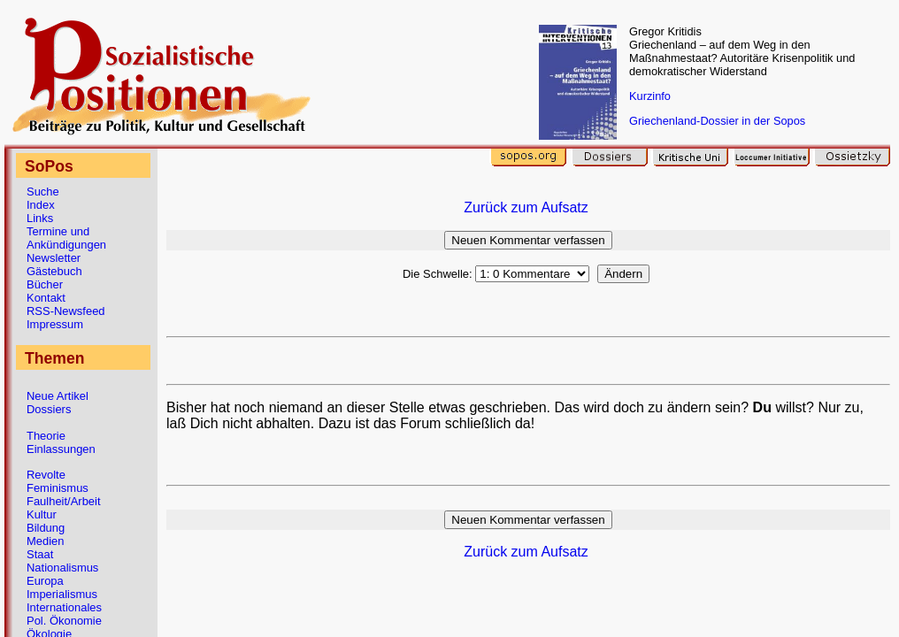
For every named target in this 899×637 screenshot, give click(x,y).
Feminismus (57, 488)
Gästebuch (54, 271)
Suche (43, 191)
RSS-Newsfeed (66, 311)
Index (41, 204)
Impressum (55, 324)
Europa (45, 580)
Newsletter (54, 258)
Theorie (46, 435)
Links (40, 218)
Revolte (46, 474)
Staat (40, 554)
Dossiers (49, 409)
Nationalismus (62, 567)
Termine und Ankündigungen (66, 238)
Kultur (42, 514)
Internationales (64, 607)
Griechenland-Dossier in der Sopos (717, 120)
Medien (45, 541)
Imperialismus (62, 594)
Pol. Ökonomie (64, 620)
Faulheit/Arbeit (64, 501)
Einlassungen (61, 449)
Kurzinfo (650, 96)
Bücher (45, 284)
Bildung (46, 527)
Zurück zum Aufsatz (526, 207)
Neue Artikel (57, 396)
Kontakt (46, 297)
